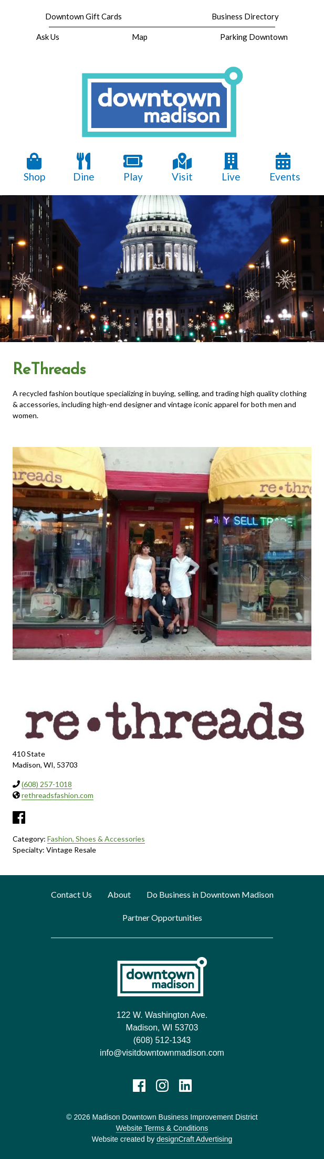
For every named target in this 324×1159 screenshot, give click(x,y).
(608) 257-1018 (47, 784)
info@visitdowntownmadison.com (162, 1052)
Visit (182, 168)
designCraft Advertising (194, 1139)
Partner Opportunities (162, 917)
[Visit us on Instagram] (162, 1085)
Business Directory (245, 16)
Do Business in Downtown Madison (210, 894)
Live (231, 168)
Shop (34, 168)
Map (140, 36)
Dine (84, 168)
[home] (162, 103)
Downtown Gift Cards (83, 16)
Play (132, 168)
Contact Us (71, 894)
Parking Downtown (254, 36)
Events (284, 168)
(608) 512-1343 (162, 1040)
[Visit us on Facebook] (139, 1085)
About (119, 894)
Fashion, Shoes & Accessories (96, 838)
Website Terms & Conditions (162, 1128)
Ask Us (47, 36)
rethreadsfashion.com (57, 795)
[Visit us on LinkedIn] (185, 1085)
